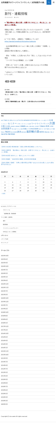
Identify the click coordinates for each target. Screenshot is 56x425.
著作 (4, 221)
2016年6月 (4, 337)
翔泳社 (13, 81)
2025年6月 (4, 259)
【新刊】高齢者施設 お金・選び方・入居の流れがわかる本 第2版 (28, 100)
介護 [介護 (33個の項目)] (52, 123)
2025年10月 (4, 255)
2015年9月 (4, 358)
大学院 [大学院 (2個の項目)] (51, 126)
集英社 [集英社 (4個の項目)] (41, 132)
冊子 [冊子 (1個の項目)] (38, 126)
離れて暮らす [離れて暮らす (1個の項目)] (51, 132)
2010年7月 (4, 386)
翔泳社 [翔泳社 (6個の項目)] (8, 132)
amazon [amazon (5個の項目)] (27, 120)
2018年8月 (4, 316)
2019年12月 (4, 301)
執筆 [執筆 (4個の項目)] (47, 126)
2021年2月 (4, 294)
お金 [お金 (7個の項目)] (51, 120)
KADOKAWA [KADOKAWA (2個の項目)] (34, 120)
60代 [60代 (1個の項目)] (2, 120)
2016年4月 (4, 340)
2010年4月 (4, 397)
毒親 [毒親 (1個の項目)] (54, 128)
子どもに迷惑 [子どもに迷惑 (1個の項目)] (19, 128)
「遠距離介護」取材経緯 (9, 213)
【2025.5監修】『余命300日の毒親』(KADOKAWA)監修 (18, 159)
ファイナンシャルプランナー (10, 228)
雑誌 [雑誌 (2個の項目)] (46, 132)
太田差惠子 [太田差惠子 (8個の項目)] (6, 128)
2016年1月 (4, 347)
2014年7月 (4, 362)
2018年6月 (4, 319)
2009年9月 (4, 404)
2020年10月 (4, 298)
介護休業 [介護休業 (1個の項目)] (12, 126)
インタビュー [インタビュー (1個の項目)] (4, 123)
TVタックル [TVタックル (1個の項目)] (40, 120)
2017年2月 (4, 330)
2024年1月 (4, 277)
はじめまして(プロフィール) (8, 206)
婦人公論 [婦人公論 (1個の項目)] (14, 128)
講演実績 (5, 224)
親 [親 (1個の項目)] (11, 132)
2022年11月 (4, 287)
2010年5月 (4, 393)
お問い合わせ (4, 235)
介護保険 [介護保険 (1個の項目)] (17, 126)
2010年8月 (4, 383)
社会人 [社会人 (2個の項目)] (3, 132)
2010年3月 (4, 400)
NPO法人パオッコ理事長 (9, 231)
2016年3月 (4, 344)
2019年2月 (4, 308)
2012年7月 (4, 369)
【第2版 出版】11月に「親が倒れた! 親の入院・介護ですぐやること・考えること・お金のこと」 (28, 92)
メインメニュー (53, 2)
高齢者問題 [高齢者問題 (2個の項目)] (4, 134)
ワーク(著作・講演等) (6, 217)
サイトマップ (4, 242)
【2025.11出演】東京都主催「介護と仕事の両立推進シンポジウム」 (22, 146)
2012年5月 (4, 372)
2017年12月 (4, 326)
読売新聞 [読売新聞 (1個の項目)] (14, 132)
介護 (7, 81)
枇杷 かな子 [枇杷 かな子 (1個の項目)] (49, 128)
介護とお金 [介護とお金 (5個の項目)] (5, 126)
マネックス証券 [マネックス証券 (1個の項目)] (27, 123)
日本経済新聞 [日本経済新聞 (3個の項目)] (33, 129)
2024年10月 (4, 266)
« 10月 (3, 193)
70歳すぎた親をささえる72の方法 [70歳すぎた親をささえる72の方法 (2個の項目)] (13, 120)
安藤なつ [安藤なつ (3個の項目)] (26, 129)
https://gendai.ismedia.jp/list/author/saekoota (20, 41)
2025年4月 (4, 262)
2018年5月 (4, 323)
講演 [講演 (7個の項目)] (19, 131)
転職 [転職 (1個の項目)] (22, 132)
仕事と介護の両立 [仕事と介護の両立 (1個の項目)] (30, 126)
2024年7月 (4, 270)
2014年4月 (4, 365)
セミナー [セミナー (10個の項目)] (12, 123)
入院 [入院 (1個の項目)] (36, 126)
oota (17, 17)
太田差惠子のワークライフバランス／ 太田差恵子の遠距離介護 (24, 2)
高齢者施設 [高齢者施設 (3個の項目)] (11, 134)
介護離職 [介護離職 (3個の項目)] (22, 126)
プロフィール (6, 210)
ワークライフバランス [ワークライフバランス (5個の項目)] (40, 123)
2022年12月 (4, 284)
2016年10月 (4, 333)
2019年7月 (4, 305)
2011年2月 (4, 376)
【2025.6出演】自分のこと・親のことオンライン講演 (17, 155)
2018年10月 (4, 312)
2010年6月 (4, 390)
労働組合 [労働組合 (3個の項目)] (43, 126)
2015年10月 (4, 354)
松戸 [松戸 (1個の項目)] (45, 128)
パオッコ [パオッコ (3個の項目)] (20, 123)
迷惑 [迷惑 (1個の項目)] (25, 132)
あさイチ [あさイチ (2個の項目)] (46, 120)
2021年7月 (4, 291)
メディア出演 (4, 239)
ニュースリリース (9, 10)
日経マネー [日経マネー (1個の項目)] (41, 128)
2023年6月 (4, 280)
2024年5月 (4, 273)
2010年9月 (4, 379)
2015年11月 (4, 351)
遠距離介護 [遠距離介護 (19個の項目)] (32, 131)
